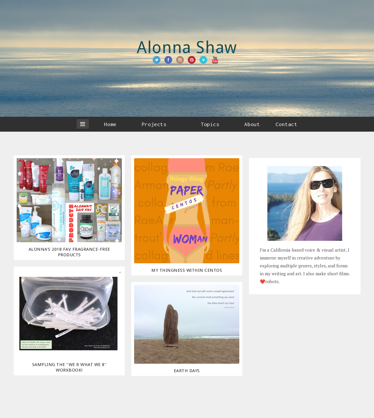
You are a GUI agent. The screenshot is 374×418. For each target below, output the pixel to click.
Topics (209, 124)
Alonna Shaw (187, 47)
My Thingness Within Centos (186, 270)
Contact (286, 124)
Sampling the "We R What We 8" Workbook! (69, 367)
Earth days (187, 370)
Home (110, 124)
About (252, 124)
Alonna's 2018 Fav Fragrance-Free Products (69, 252)
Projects (154, 124)
